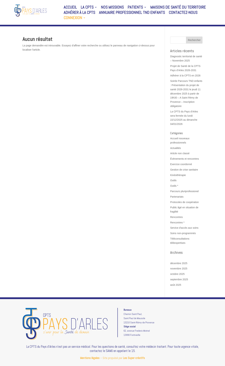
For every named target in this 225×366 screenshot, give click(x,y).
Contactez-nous (183, 13)
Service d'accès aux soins (184, 227)
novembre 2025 (178, 268)
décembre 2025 (178, 263)
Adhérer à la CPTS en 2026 (185, 75)
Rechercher (194, 40)
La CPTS (87, 8)
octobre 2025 (177, 274)
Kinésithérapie (178, 175)
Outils (173, 180)
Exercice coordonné (181, 164)
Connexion (73, 18)
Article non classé (179, 153)
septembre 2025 (179, 279)
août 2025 (175, 284)
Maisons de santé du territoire (178, 8)
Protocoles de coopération (184, 202)
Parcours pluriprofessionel (184, 191)
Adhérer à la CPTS (79, 13)
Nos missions (112, 8)
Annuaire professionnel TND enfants (132, 13)
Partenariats (176, 196)
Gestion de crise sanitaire (184, 169)
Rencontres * (177, 222)
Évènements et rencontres (184, 158)
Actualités (175, 148)
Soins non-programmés (183, 233)
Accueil (70, 8)
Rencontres (176, 217)
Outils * (174, 185)
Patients (135, 8)
